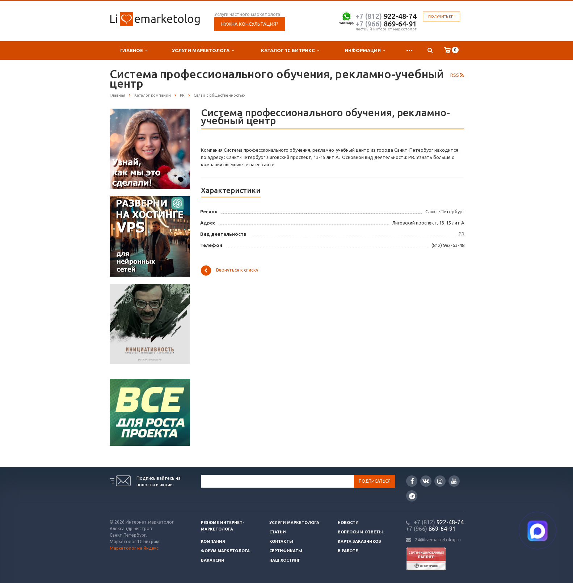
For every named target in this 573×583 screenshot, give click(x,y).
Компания (213, 541)
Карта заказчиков (359, 541)
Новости (348, 522)
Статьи (277, 532)
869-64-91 (386, 24)
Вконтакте (425, 481)
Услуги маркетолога (203, 50)
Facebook (412, 481)
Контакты (281, 541)
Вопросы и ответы (360, 532)
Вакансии (212, 560)
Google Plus (412, 496)
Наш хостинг (284, 560)
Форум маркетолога (225, 551)
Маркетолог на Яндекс (134, 548)
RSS (457, 74)
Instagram (440, 481)
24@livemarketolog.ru (438, 539)
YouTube (454, 481)
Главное (133, 50)
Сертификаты (285, 551)
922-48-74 (386, 16)
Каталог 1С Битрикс (290, 50)
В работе (348, 551)
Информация (365, 50)
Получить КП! (441, 16)
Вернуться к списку (229, 270)
